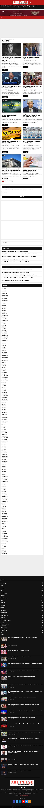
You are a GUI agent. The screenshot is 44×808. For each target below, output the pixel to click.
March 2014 (4, 531)
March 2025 (4, 310)
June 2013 (4, 546)
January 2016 (4, 494)
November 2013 (5, 538)
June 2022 (4, 365)
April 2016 (4, 489)
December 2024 (5, 315)
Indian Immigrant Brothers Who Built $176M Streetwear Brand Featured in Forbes (25, 663)
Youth (2, 632)
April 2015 (4, 509)
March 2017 (4, 471)
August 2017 (4, 462)
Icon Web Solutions (29, 806)
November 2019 (5, 417)
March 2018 (4, 451)
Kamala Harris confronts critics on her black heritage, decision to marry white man (21, 275)
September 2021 (5, 380)
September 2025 (5, 300)
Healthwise (3, 602)
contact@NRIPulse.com (24, 795)
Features (14, 5)
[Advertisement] (22, 28)
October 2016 (4, 479)
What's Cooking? (4, 630)
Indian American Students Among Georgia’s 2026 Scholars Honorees (15, 259)
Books (22, 5)
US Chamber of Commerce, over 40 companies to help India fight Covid (11, 169)
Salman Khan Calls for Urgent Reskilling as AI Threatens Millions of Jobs (23, 764)
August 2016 (4, 483)
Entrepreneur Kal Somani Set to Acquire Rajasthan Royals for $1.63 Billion (23, 738)
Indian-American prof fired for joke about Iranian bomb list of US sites (18, 269)
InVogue (33, 5)
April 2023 (4, 348)
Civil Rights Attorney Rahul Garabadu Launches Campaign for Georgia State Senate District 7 (19, 253)
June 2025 (4, 305)
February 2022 (4, 372)
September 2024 (5, 320)
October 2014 (4, 519)
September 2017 (5, 461)
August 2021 (4, 382)
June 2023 (4, 345)
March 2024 (4, 330)
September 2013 (5, 541)
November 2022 (5, 357)
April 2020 (4, 409)
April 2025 (4, 308)
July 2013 (3, 545)
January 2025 (4, 313)
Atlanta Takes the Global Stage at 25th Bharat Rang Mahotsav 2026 (20, 277)
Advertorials (3, 582)
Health (25, 5)
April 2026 (4, 288)
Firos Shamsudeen (5, 272)
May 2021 (3, 387)
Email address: (4, 191)
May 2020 (3, 407)
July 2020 (3, 404)
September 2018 (5, 441)
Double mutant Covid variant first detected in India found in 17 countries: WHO (10, 115)
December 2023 (5, 335)
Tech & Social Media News (5, 620)
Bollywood (26, 6)
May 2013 (3, 548)
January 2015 (4, 514)
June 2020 (4, 405)
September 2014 (5, 521)
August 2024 (4, 322)
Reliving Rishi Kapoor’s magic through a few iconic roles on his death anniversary (11, 59)
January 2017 (4, 474)
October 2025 (4, 298)
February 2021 (4, 392)
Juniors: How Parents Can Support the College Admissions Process (15, 251)
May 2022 (3, 367)
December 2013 (5, 536)
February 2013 (4, 553)
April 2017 (4, 469)
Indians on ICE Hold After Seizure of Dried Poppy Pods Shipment (17, 280)
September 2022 (5, 360)
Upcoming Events (4, 627)
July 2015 (3, 504)
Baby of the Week (4, 583)
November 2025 (5, 296)
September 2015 (5, 501)
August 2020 (4, 402)
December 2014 (5, 516)
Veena (4, 61)
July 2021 (3, 384)
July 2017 (3, 464)
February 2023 (4, 352)
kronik (3, 269)
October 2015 (4, 499)
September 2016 (5, 481)
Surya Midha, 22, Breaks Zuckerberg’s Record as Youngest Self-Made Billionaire (24, 758)
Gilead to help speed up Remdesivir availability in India (31, 142)
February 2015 (4, 513)
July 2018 (3, 444)
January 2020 (4, 414)
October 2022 (4, 358)
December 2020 (5, 395)
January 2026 (4, 293)
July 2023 (3, 343)
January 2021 (4, 394)
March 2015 (4, 511)
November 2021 (5, 377)
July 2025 (3, 303)
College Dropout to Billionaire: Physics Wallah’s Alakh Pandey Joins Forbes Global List (25, 745)
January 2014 (4, 535)
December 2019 (5, 415)
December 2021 (5, 375)
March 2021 (4, 390)
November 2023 (5, 337)
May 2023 (3, 347)
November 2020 (5, 397)
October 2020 (4, 399)
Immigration (29, 5)
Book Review (3, 588)
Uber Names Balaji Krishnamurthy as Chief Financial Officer (20, 771)
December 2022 (5, 355)
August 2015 (4, 503)
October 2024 (4, 318)
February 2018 (4, 452)
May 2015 (3, 508)
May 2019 (3, 427)
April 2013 (4, 550)
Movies (37, 5)
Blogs (2, 585)
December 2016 (5, 476)
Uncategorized (3, 625)
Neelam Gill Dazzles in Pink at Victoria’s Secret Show (18, 650)
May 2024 (3, 327)
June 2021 (4, 385)
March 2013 (4, 551)
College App (15, 6)
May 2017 (3, 467)
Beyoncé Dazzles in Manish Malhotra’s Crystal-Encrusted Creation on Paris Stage (25, 670)
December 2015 (5, 496)
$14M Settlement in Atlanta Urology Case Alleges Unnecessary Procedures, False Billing (19, 256)
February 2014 (4, 533)
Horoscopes (3, 603)
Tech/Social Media (21, 6)
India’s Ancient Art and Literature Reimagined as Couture (20, 657)
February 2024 (4, 332)
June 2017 (4, 466)
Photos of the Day (5, 598)
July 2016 (3, 484)
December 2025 (5, 295)
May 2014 (3, 528)
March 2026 (4, 290)
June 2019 (4, 426)
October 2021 (4, 379)
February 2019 (4, 432)
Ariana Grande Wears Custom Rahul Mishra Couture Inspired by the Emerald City (25, 644)
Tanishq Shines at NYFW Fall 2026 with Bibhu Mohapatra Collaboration (22, 637)
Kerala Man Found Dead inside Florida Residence (19, 272)
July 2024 (3, 323)
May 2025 (3, 306)
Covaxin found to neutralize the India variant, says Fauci (11, 87)
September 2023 (5, 340)
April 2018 (4, 449)
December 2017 (5, 456)
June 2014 (4, 526)
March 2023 (4, 350)
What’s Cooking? (9, 6)
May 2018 (3, 447)
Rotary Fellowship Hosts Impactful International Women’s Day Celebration (16, 261)
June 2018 (4, 446)
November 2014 (5, 518)
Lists (1, 608)
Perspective (18, 5)
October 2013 (4, 540)
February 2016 (4, 493)
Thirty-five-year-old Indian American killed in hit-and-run (11, 142)
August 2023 (4, 342)
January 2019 (4, 434)
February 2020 (4, 412)
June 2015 (4, 506)
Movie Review (3, 610)
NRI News (6, 5)
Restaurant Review (32, 6)
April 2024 (4, 328)
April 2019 (4, 429)
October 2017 (4, 459)
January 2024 (4, 333)
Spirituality (3, 617)
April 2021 (4, 389)
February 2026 (4, 291)
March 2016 (4, 491)
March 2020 (4, 410)
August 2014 (4, 523)
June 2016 (4, 486)
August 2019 (4, 422)
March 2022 (4, 370)
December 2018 (5, 436)
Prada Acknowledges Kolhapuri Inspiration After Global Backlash (21, 676)
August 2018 (4, 442)
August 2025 (4, 301)
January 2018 (4, 454)
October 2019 (4, 419)
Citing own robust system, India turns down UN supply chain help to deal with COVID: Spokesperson (32, 115)
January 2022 (4, 374)
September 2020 (5, 400)
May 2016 (3, 488)
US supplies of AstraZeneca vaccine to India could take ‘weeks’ (32, 169)
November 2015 (5, 498)
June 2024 (4, 325)
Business (10, 5)
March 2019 (4, 431)
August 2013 (4, 543)
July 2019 (3, 424)
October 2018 (4, 439)
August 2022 (4, 362)
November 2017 (5, 457)
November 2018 (5, 437)
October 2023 (4, 338)
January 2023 (4, 353)
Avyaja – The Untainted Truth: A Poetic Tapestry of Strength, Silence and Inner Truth (25, 710)
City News (2, 5)
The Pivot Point (4, 6)
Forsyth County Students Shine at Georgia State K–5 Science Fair (21, 717)
